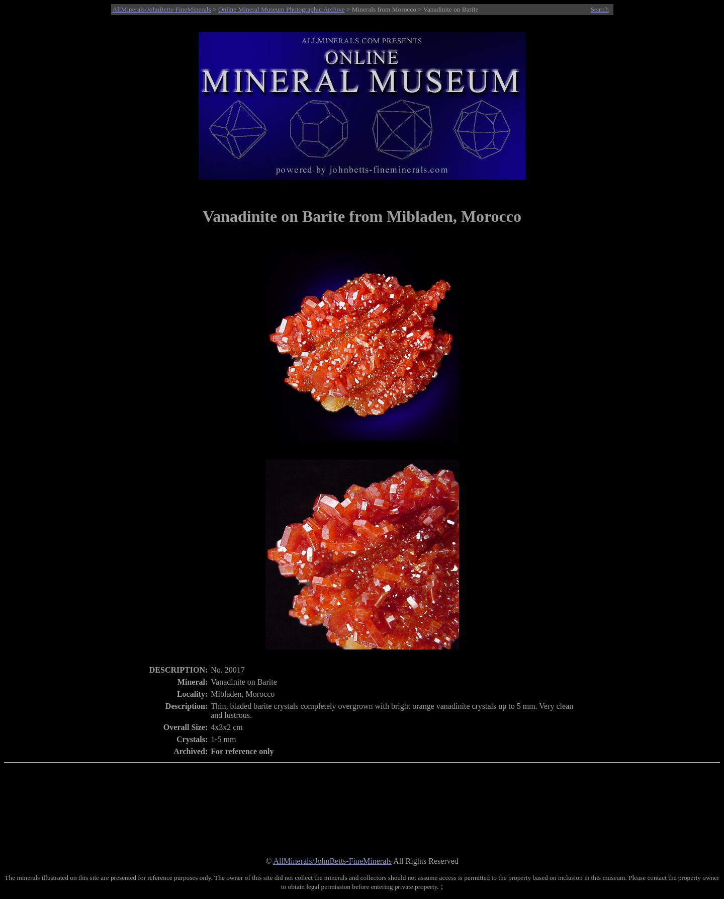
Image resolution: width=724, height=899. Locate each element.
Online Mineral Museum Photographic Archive (281, 9)
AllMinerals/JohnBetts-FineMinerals (162, 9)
